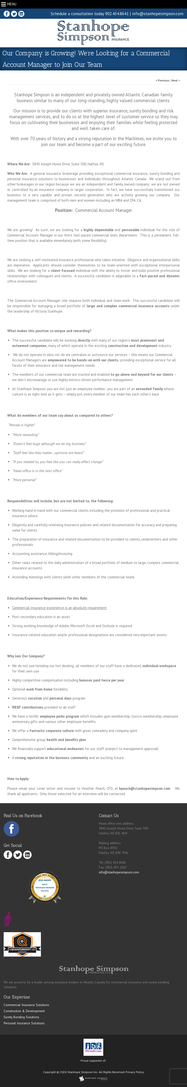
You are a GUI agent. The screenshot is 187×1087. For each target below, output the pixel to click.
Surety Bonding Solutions (21, 1017)
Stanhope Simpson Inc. (82, 1072)
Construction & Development (24, 1011)
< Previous (162, 80)
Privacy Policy (135, 1072)
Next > (175, 80)
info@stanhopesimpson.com (157, 13)
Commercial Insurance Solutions (26, 1005)
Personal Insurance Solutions (24, 1023)
